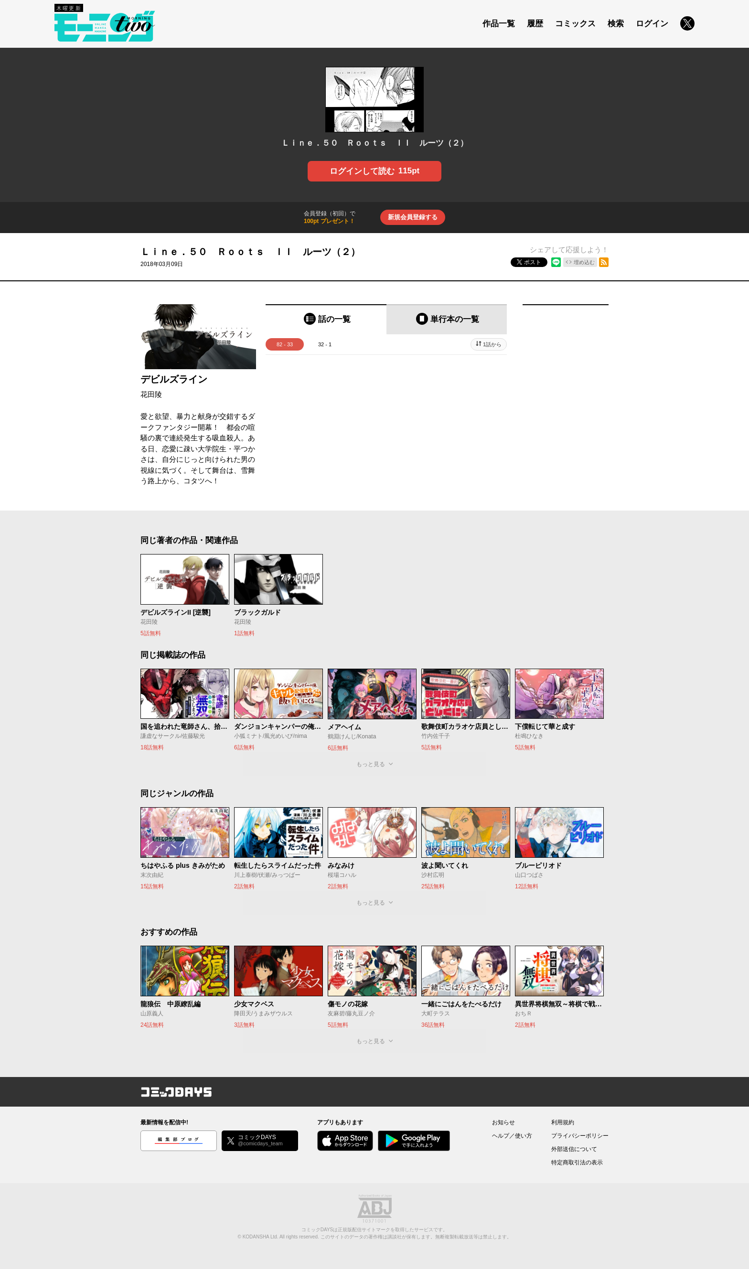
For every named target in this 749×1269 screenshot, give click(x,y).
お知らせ (503, 1122)
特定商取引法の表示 (577, 1162)
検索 (616, 23)
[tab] (326, 319)
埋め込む (584, 262)
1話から (492, 344)
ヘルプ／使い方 (512, 1135)
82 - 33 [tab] (285, 344)
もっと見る (370, 764)
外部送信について (574, 1149)
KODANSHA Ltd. (260, 1236)
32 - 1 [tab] (325, 344)
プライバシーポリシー (580, 1135)
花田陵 (151, 394)
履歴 (535, 23)
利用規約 (562, 1122)
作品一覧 (498, 23)
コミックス (575, 23)
